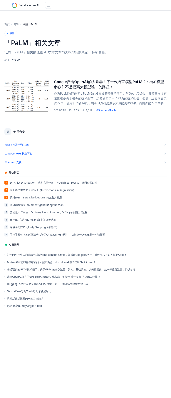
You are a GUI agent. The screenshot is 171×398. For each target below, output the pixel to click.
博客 (16, 24)
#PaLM (112, 110)
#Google (101, 110)
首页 (7, 24)
